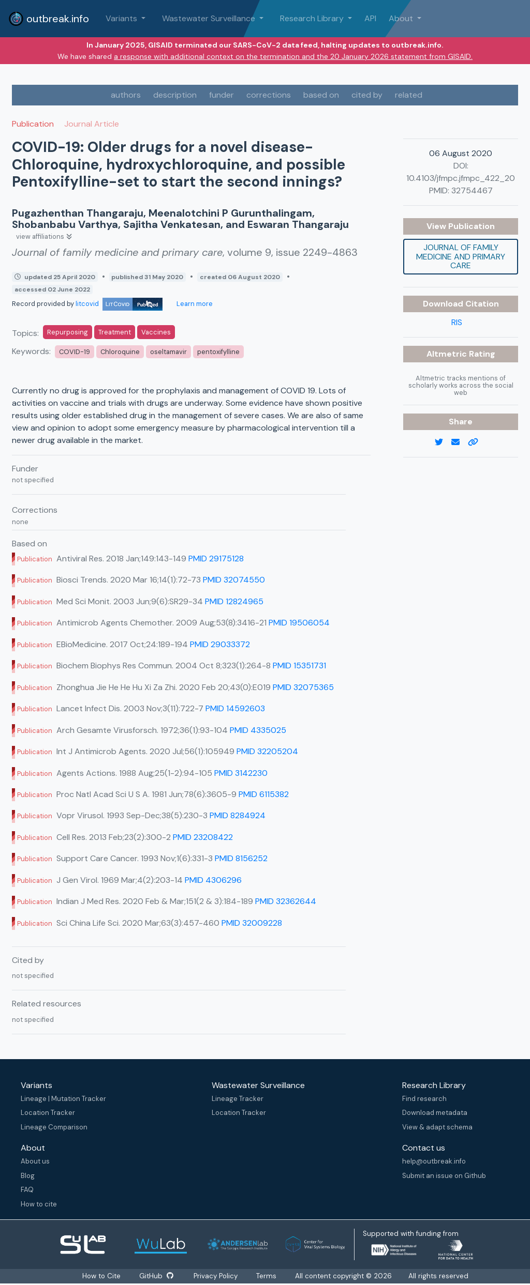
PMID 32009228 (252, 922)
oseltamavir (168, 351)
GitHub (155, 1276)
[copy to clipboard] (477, 442)
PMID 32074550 (234, 579)
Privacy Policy (217, 1276)
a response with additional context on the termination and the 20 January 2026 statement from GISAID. (293, 56)
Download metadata (434, 1112)
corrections (268, 94)
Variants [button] (122, 18)
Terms (267, 1276)
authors (126, 94)
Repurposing (67, 332)
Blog (28, 1175)
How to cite (39, 1204)
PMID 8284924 (238, 815)
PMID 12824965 (234, 601)
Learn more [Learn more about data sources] (194, 303)
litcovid (119, 303)
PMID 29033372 (220, 644)
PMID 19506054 (299, 622)
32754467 (472, 190)
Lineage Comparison (54, 1127)
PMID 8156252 (241, 858)
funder (221, 94)
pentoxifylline (218, 351)
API (370, 18)
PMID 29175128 (216, 558)
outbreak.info (48, 18)
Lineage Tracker (237, 1098)
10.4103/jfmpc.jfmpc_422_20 (460, 178)
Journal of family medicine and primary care (460, 256)
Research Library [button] (313, 18)
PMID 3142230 (241, 773)
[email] (459, 442)
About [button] (402, 18)
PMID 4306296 (213, 880)
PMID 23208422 (203, 837)
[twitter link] (443, 442)
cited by (366, 94)
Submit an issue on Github (444, 1175)
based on (321, 94)
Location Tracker (48, 1112)
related (408, 94)
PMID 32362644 (285, 901)
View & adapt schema (437, 1127)
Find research (424, 1098)
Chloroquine (120, 351)
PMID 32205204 (267, 751)
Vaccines (156, 332)
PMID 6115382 (264, 794)
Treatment (114, 332)
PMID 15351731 (299, 665)
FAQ (27, 1189)
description (175, 94)
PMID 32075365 (303, 687)
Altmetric (447, 353)
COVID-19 (74, 351)
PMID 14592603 (235, 708)
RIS (456, 322)
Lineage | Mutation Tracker (63, 1098)
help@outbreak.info (434, 1161)
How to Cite (101, 1276)
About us (35, 1161)
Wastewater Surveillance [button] (209, 18)
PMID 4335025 (258, 730)
